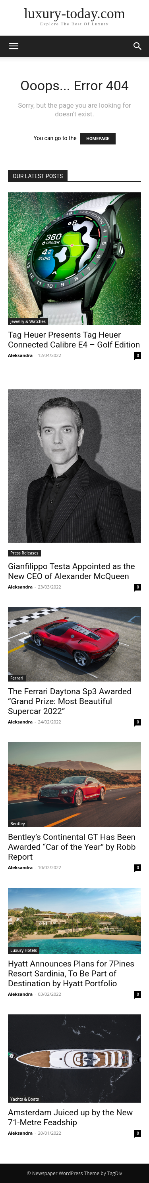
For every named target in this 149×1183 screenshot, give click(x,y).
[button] (13, 46)
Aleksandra (20, 355)
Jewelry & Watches (28, 321)
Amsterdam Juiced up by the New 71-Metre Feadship (70, 1117)
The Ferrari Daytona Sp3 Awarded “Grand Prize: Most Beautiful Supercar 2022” (70, 701)
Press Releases (24, 553)
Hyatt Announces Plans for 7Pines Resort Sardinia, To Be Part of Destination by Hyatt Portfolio (71, 973)
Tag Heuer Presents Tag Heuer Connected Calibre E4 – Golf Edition (74, 339)
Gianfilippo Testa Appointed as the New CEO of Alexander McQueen (71, 571)
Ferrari (16, 678)
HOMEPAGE (97, 138)
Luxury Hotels (23, 950)
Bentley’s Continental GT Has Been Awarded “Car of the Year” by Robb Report (71, 847)
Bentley (17, 823)
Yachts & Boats (24, 1099)
